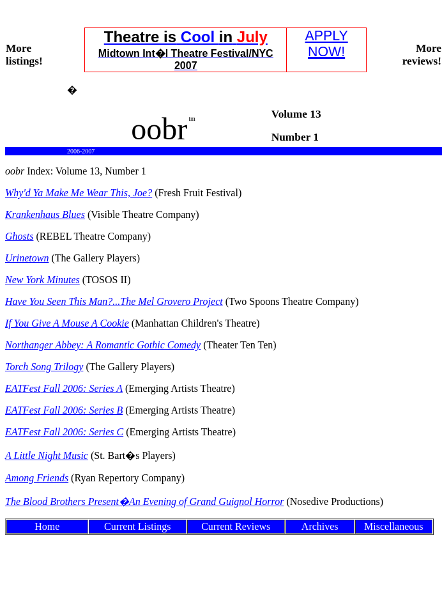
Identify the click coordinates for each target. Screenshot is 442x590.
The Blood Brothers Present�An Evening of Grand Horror (144, 501)
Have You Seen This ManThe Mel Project (114, 301)
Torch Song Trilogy (44, 366)
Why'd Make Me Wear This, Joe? (78, 192)
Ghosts (19, 236)
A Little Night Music (46, 455)
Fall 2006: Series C (64, 431)
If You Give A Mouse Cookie (67, 323)
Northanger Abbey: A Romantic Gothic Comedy (103, 344)
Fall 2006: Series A (64, 388)
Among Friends (36, 477)
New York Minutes (42, 279)
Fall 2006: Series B (64, 410)
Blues (45, 214)
